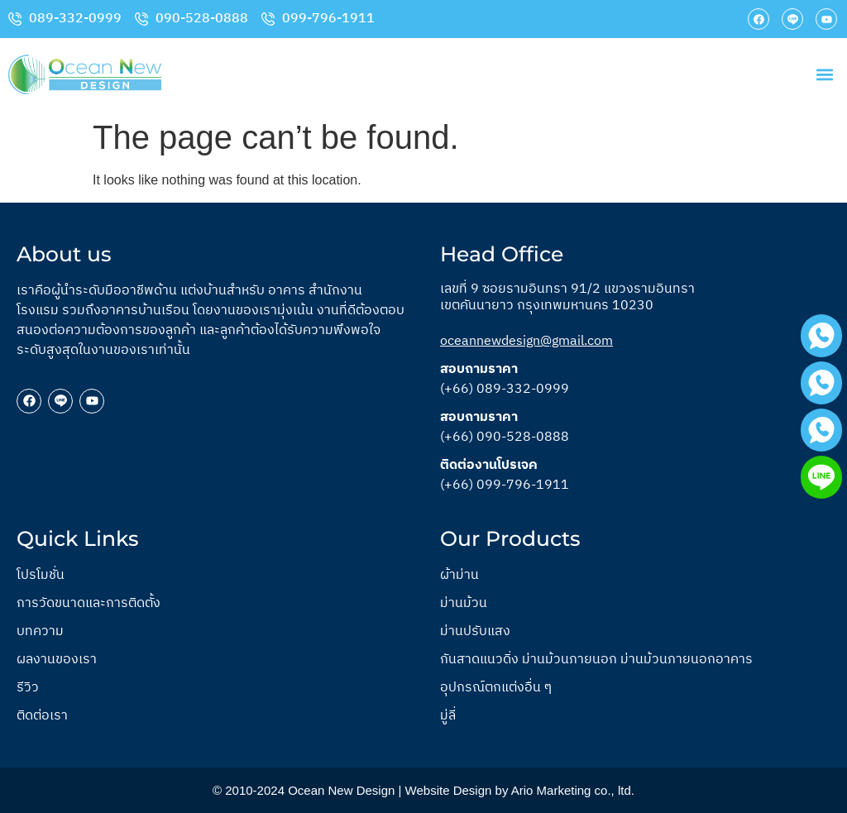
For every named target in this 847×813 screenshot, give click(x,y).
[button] (825, 74)
